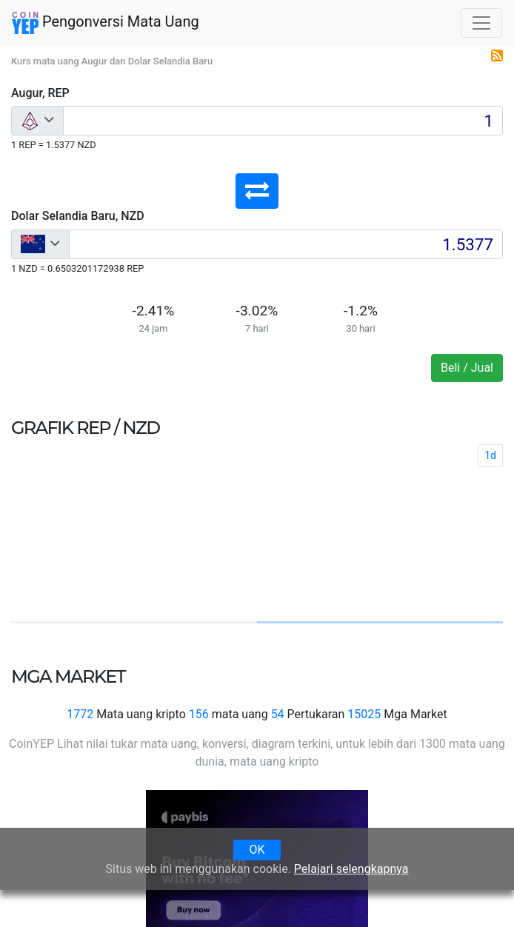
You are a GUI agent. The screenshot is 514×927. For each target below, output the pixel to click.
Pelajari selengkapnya (351, 869)
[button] (257, 191)
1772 (80, 714)
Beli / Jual (467, 368)
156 (199, 714)
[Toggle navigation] (481, 23)
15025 (364, 714)
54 (277, 714)
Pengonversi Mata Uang (105, 23)
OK (256, 850)
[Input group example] (283, 120)
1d (490, 455)
